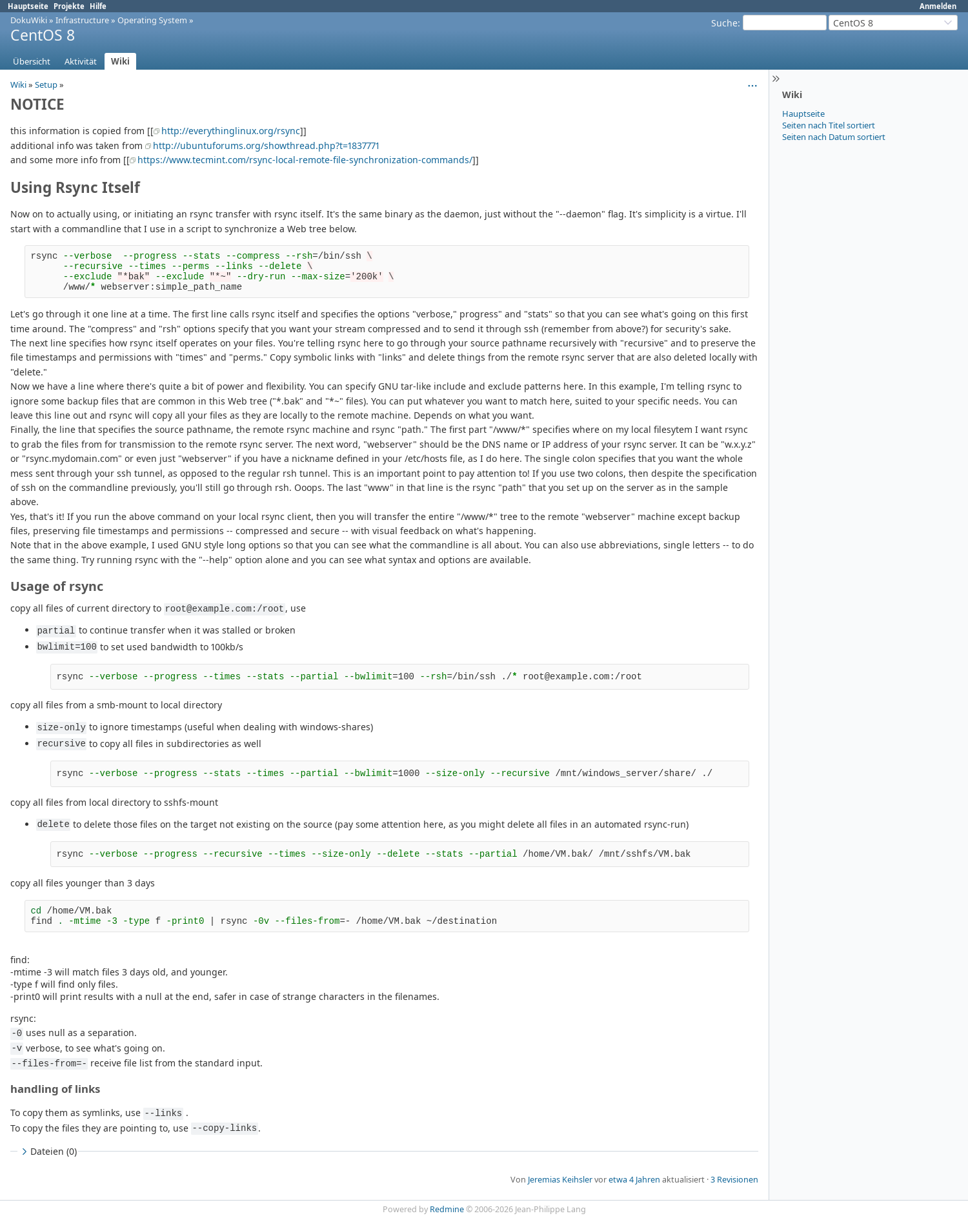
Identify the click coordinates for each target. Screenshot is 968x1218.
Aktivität (81, 61)
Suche (724, 23)
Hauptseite (28, 6)
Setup (46, 84)
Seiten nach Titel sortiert (828, 125)
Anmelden (938, 6)
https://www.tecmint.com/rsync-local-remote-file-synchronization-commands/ (304, 160)
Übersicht (31, 61)
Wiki (120, 61)
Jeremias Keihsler (560, 1179)
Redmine (447, 1209)
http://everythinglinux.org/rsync (230, 131)
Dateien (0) (48, 1151)
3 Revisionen (734, 1179)
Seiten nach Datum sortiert (833, 137)
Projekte (69, 6)
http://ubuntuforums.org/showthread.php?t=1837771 (266, 145)
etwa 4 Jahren (634, 1179)
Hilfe (98, 6)
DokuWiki (28, 20)
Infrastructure (82, 20)
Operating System (152, 20)
